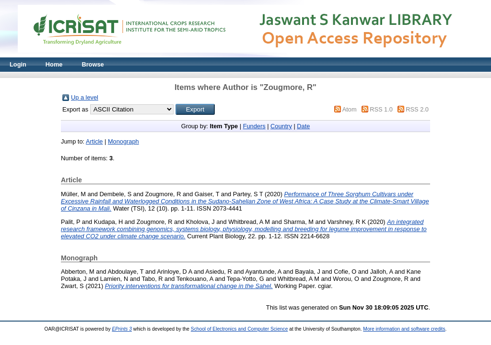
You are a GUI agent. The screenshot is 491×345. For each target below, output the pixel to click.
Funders (254, 126)
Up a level (84, 97)
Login (18, 64)
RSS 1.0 (381, 109)
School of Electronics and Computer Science (239, 329)
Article (94, 141)
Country (281, 126)
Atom (349, 109)
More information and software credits (404, 329)
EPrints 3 (122, 329)
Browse (93, 64)
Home (54, 64)
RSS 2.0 (417, 109)
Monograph (123, 141)
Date (303, 126)
